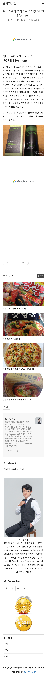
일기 (25, 20)
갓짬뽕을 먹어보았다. (11, 339)
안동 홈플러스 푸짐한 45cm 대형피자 (18, 369)
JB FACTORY (30, 672)
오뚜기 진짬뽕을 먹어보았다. (15, 309)
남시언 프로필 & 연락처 (14, 469)
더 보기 (40, 276)
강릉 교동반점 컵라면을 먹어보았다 (17, 400)
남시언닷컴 (10, 418)
